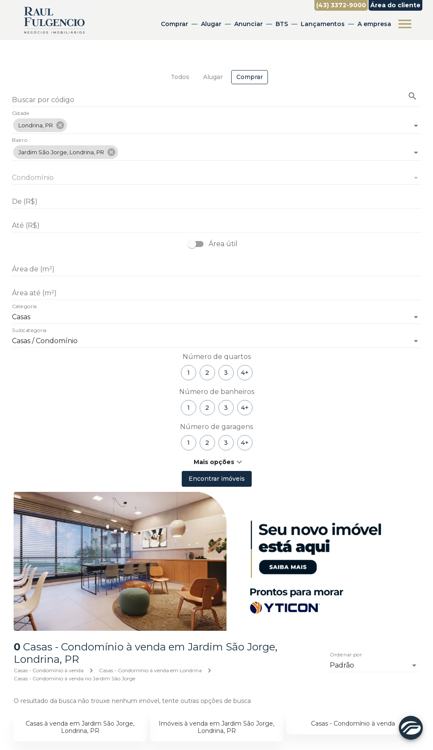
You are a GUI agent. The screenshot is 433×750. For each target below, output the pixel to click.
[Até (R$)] (216, 225)
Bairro (19, 140)
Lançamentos (323, 24)
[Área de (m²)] (216, 269)
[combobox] (216, 122)
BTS (282, 24)
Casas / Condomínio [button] (45, 341)
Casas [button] (21, 317)
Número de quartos (217, 357)
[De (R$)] (216, 202)
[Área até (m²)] (216, 293)
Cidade (20, 113)
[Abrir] (416, 126)
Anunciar (248, 24)
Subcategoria (29, 330)
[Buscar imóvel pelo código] (412, 96)
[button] (40, 125)
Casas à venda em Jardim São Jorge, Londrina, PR (80, 727)
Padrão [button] (342, 665)
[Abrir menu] (404, 24)
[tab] (180, 77)
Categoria (24, 306)
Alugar (211, 24)
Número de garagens (216, 427)
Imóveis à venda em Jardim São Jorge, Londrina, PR (216, 727)
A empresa (374, 24)
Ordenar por (346, 654)
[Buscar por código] (216, 100)
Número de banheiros (216, 392)
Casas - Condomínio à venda (49, 670)
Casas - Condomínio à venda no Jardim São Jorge (74, 678)
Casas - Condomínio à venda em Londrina (150, 670)
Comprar (174, 24)
